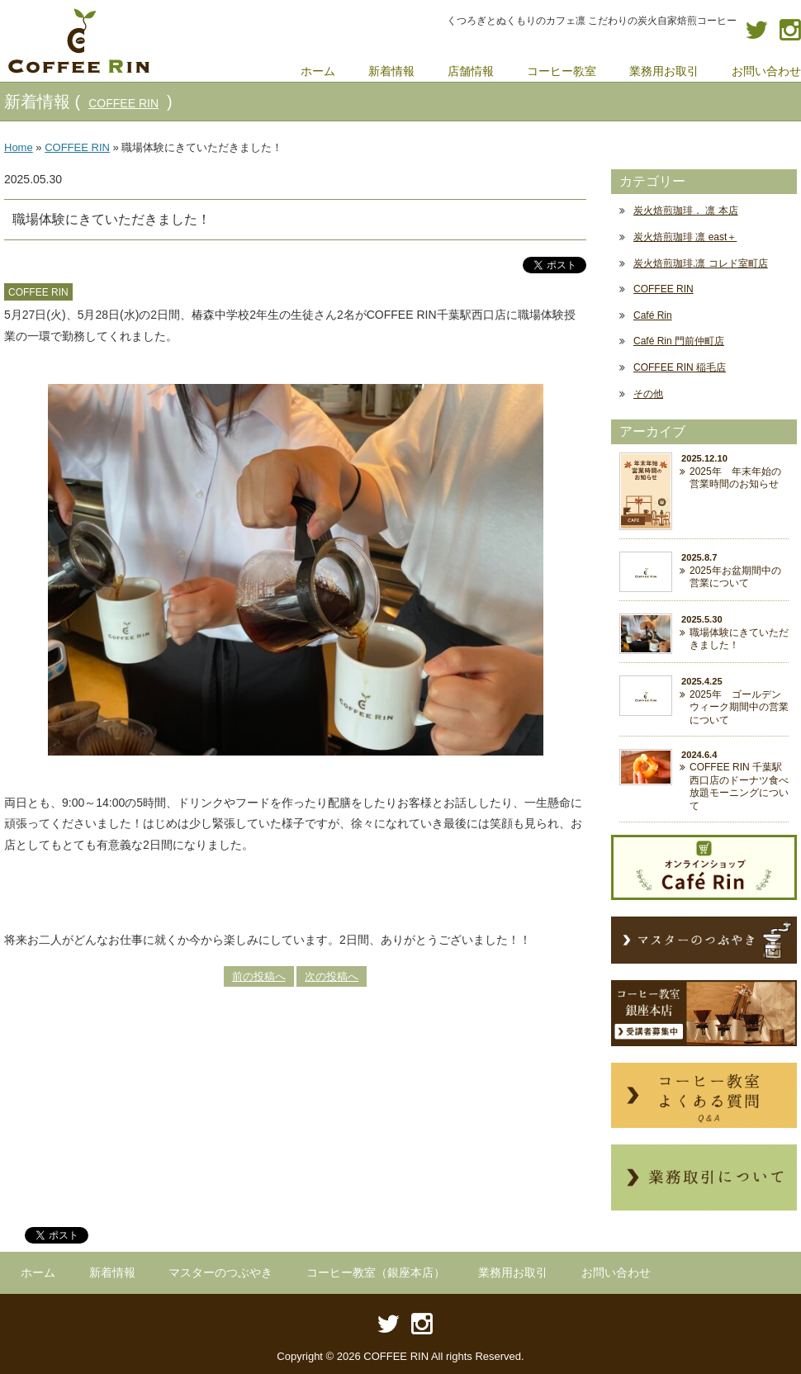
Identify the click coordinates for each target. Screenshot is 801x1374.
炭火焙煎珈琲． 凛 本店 (685, 210)
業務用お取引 (512, 1272)
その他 (648, 394)
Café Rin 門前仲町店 (678, 341)
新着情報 (112, 1272)
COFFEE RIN (123, 103)
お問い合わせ (616, 1272)
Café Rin (652, 315)
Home (18, 147)
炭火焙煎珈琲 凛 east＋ (685, 237)
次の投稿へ (331, 976)
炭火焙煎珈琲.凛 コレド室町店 (700, 263)
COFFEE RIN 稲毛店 (679, 367)
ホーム (38, 1272)
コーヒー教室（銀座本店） (375, 1272)
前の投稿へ (259, 976)
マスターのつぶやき (220, 1272)
